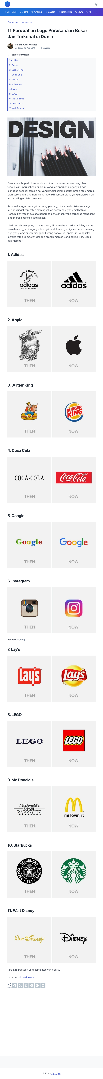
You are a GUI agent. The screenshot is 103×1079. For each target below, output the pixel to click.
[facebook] (14, 985)
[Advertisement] (51, 1019)
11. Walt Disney (16, 108)
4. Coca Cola (15, 74)
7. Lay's (13, 89)
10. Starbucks (16, 103)
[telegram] (31, 985)
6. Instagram (15, 84)
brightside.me (26, 977)
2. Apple (13, 65)
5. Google (14, 79)
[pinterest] (37, 985)
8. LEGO (13, 93)
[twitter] (20, 985)
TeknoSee (56, 1073)
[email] (42, 985)
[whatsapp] (26, 985)
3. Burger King (16, 69)
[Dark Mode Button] (96, 4)
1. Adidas (13, 60)
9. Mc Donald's (16, 98)
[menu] (7, 4)
